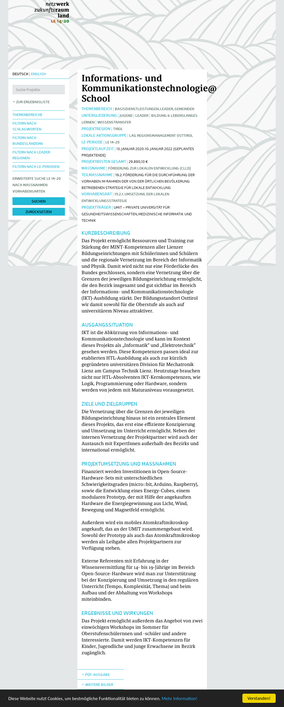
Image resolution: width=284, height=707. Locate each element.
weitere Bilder (99, 685)
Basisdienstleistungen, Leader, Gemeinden (154, 109)
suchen (38, 201)
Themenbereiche (27, 115)
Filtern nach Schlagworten (26, 126)
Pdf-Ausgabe (97, 675)
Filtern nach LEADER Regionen (31, 155)
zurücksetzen (39, 212)
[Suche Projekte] (38, 89)
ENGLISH (38, 74)
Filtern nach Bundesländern (27, 141)
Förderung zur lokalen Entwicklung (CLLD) (149, 168)
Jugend (126, 115)
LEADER (141, 115)
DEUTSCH (20, 74)
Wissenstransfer (114, 122)
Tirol (118, 129)
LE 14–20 (112, 142)
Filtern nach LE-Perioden (35, 167)
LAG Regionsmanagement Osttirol (161, 135)
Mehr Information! (179, 698)
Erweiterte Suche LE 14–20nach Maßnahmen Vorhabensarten (36, 185)
